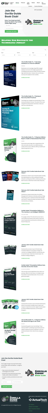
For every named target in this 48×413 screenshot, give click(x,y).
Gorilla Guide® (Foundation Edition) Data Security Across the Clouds (33, 263)
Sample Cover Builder (33, 403)
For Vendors (44, 3)
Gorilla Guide (5, 3)
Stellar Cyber (24, 212)
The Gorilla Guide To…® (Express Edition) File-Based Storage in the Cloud (33, 317)
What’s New (12, 3)
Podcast (23, 2)
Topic (2, 52)
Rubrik (22, 139)
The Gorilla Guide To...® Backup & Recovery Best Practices (31, 96)
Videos (33, 2)
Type (33, 52)
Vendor (18, 52)
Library (17, 2)
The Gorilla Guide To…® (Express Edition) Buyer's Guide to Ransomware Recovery (33, 136)
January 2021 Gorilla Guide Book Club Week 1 (32, 297)
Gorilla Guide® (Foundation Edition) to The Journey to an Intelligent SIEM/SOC (33, 209)
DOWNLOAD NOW (25, 77)
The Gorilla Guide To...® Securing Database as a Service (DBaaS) (31, 62)
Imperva (23, 65)
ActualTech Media (25, 266)
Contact (30, 407)
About (38, 2)
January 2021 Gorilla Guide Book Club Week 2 (32, 243)
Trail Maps (28, 3)
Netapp (23, 320)
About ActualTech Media (34, 405)
